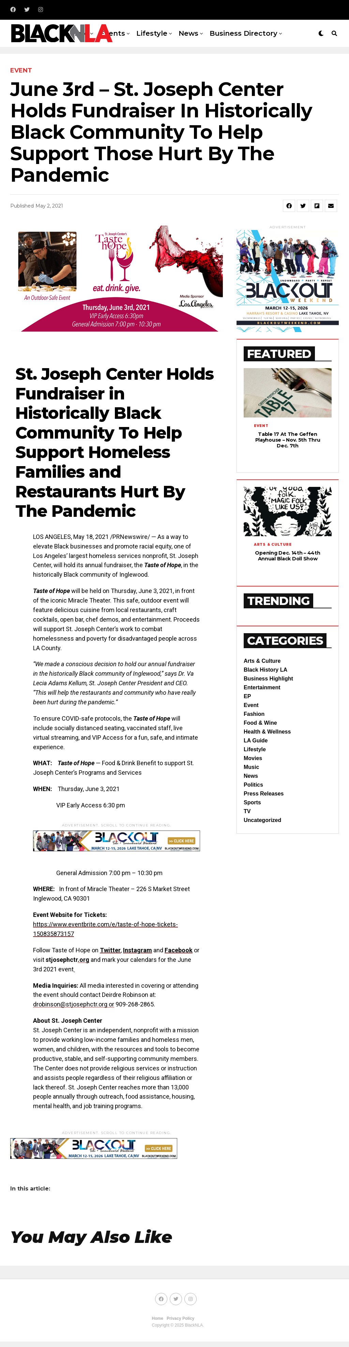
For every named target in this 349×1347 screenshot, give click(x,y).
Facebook (179, 950)
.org (83, 959)
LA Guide (256, 760)
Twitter (110, 950)
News (188, 33)
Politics (253, 804)
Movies (253, 778)
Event (251, 725)
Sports (252, 822)
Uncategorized (262, 840)
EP (247, 716)
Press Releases (264, 813)
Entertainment (262, 707)
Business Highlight (268, 698)
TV (247, 831)
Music (251, 787)
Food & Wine (260, 742)
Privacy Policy (180, 1318)
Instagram (137, 950)
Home (157, 1318)
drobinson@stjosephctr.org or (73, 1004)
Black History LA (265, 689)
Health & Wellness (267, 751)
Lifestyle (151, 33)
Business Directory (243, 33)
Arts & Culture (262, 681)
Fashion (254, 734)
